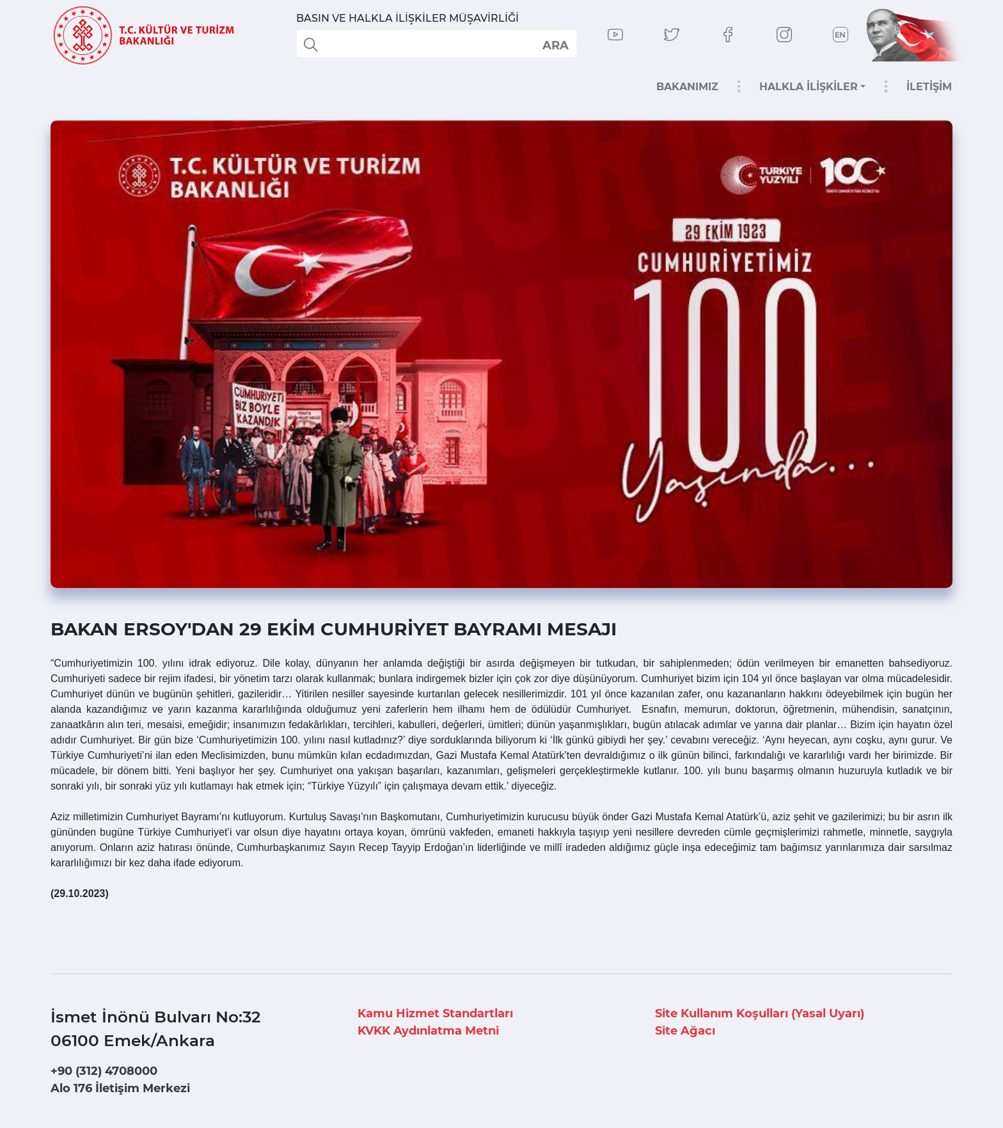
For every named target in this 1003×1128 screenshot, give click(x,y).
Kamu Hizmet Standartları (435, 1013)
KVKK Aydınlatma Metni (428, 1031)
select (555, 45)
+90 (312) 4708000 (104, 1071)
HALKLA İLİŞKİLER (808, 87)
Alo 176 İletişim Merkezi (120, 1088)
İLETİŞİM (929, 87)
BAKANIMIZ (687, 87)
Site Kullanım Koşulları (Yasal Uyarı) (759, 1013)
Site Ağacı (685, 1031)
